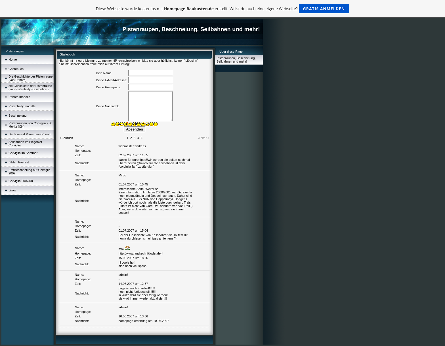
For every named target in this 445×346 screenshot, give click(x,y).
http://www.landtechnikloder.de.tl (140, 253)
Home (13, 59)
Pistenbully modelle (22, 106)
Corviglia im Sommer (23, 153)
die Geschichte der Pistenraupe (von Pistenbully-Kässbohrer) (30, 87)
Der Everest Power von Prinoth (30, 134)
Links (12, 190)
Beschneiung (18, 115)
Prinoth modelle (19, 97)
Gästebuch (16, 69)
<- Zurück (66, 138)
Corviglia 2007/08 (21, 181)
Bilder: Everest (19, 162)
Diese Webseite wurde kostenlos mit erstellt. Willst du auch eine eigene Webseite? (222, 8)
